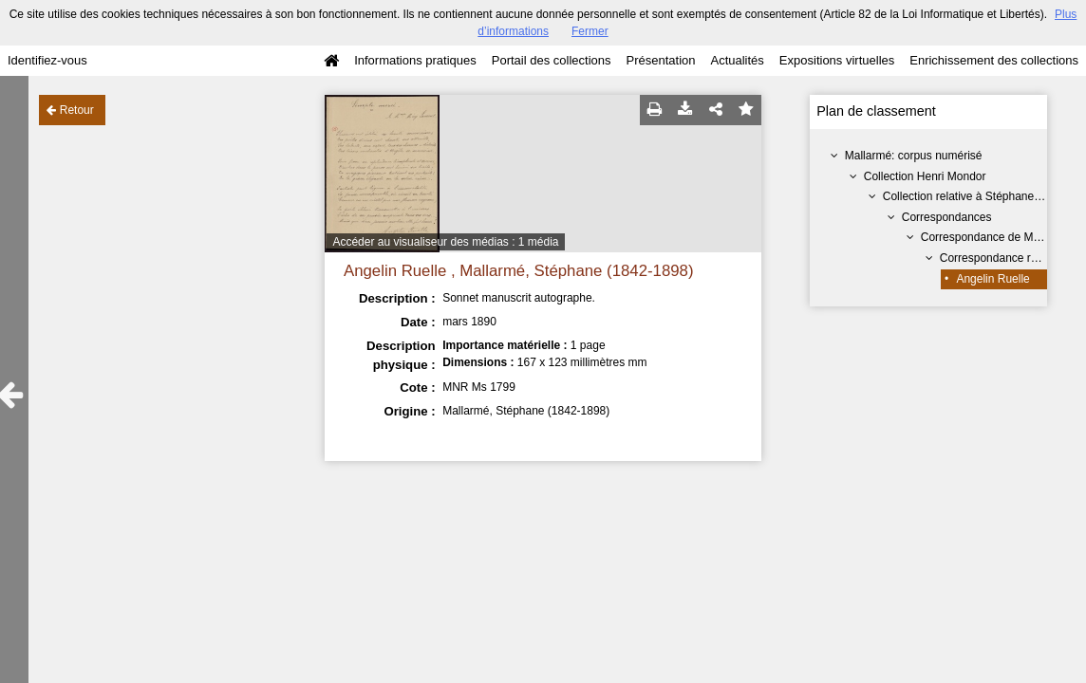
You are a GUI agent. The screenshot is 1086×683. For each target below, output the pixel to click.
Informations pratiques (415, 60)
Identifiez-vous (47, 60)
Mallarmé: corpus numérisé (914, 155)
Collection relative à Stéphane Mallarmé (983, 196)
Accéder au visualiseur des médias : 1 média (445, 242)
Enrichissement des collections (993, 60)
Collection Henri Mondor (925, 176)
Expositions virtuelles (836, 60)
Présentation (660, 60)
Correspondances (947, 217)
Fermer (590, 31)
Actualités (736, 60)
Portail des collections (551, 60)
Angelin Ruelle (992, 279)
